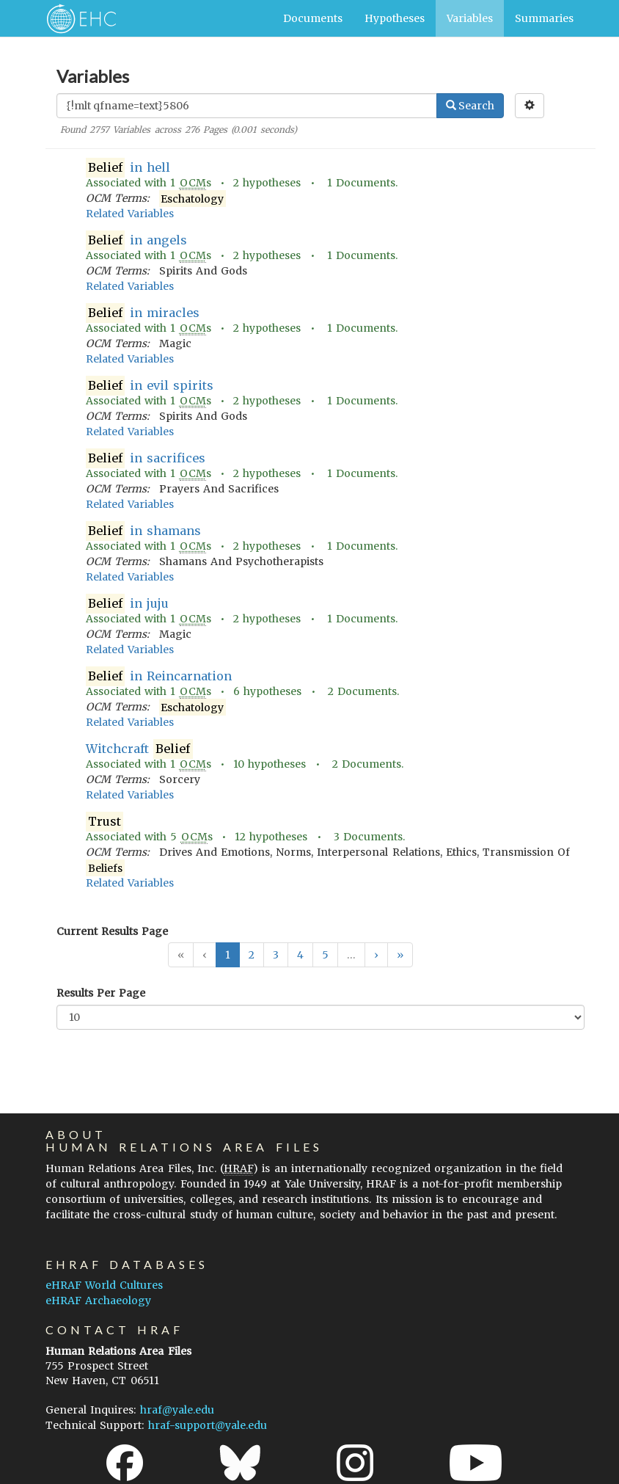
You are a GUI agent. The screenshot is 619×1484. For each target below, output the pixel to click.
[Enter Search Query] (246, 105)
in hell (128, 167)
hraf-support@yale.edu (207, 1425)
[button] (376, 954)
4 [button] (300, 954)
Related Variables (130, 213)
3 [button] (276, 954)
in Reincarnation (159, 676)
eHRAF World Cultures (104, 1285)
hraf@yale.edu (177, 1409)
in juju (127, 603)
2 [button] (251, 954)
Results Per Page (100, 993)
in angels (136, 240)
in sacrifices (145, 458)
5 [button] (325, 954)
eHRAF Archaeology (98, 1300)
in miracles (142, 313)
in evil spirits (149, 385)
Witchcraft (139, 749)
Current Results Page (112, 931)
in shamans (143, 531)
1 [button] (227, 954)
